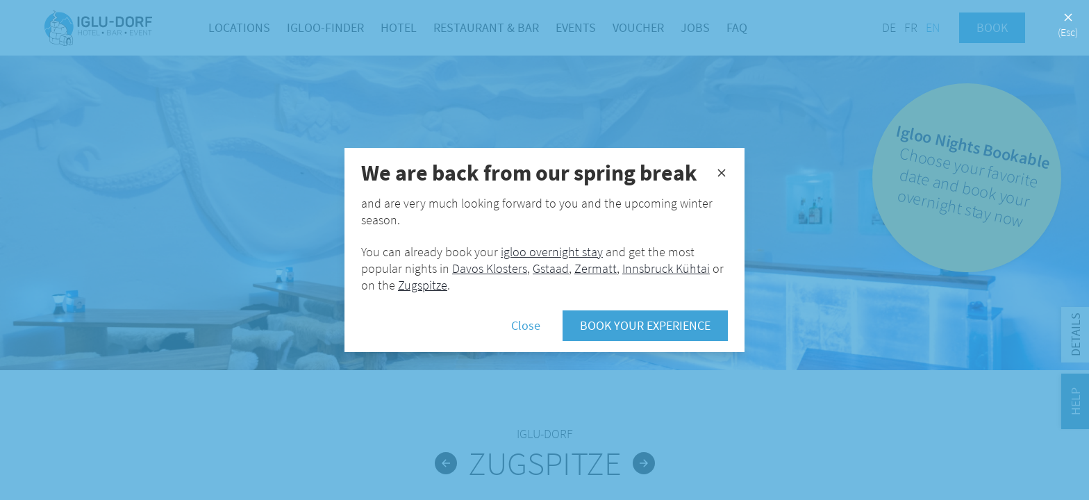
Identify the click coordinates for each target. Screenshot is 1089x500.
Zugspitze (422, 285)
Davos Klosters (489, 268)
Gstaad (551, 268)
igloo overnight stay (552, 252)
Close (525, 325)
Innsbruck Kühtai (666, 268)
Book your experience (645, 325)
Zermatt (595, 268)
